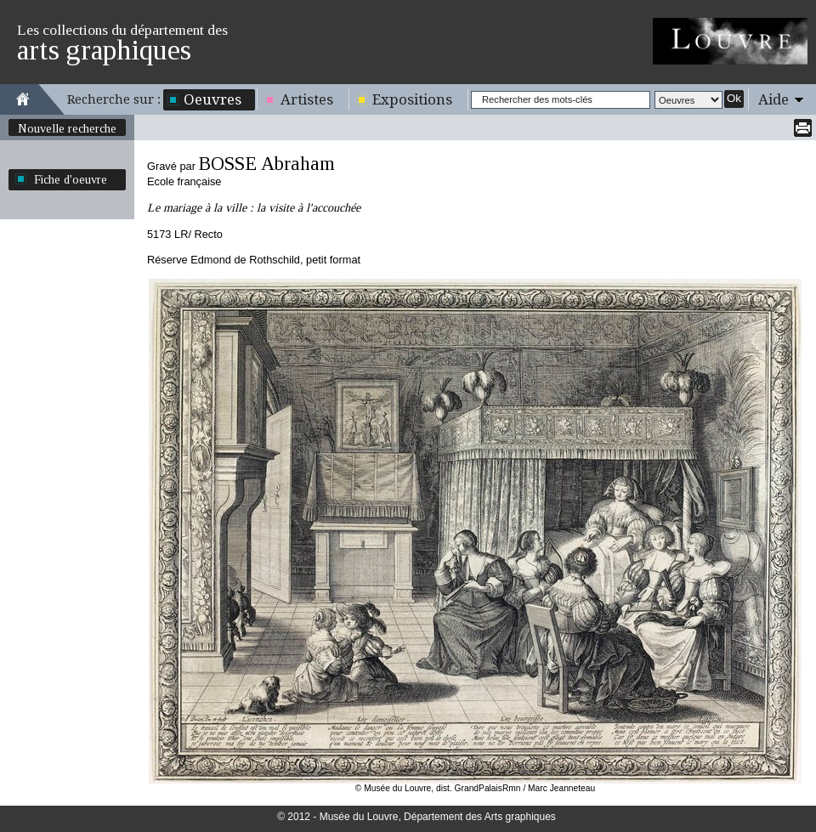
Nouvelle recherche (67, 128)
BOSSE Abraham (266, 163)
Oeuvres (212, 99)
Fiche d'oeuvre (70, 179)
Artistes (306, 99)
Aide (773, 99)
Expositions (412, 99)
